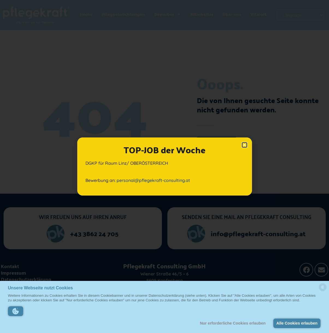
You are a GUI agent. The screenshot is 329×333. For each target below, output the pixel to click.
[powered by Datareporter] (322, 290)
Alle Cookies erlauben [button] (296, 323)
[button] (15, 311)
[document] (164, 166)
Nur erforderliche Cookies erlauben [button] (233, 323)
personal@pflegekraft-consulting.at (153, 180)
